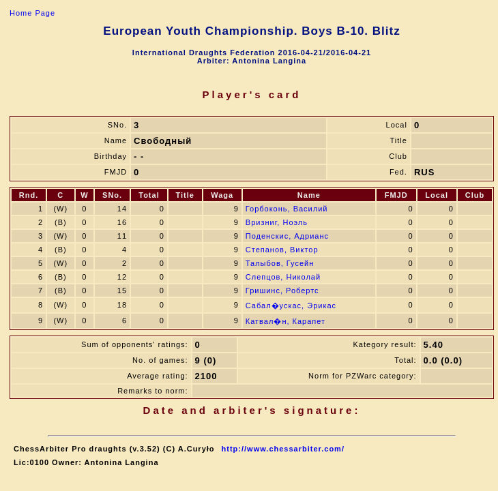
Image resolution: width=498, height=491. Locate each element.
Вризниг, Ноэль (277, 222)
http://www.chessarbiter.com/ (283, 449)
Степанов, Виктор (282, 250)
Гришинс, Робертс (282, 290)
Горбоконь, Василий (287, 209)
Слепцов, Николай (283, 277)
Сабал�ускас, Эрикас (291, 305)
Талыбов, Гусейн (280, 263)
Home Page (32, 13)
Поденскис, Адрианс (287, 236)
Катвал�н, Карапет (285, 321)
